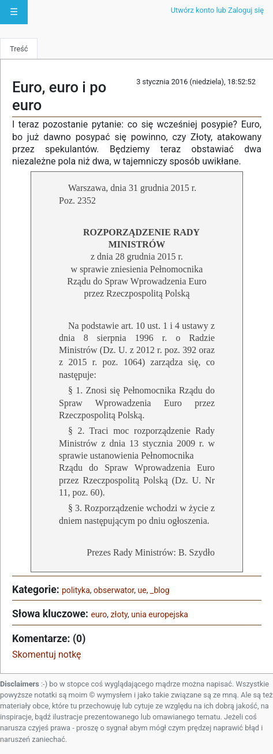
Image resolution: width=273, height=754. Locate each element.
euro (99, 614)
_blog (160, 590)
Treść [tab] (19, 48)
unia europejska (159, 614)
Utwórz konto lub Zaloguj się (217, 10)
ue (142, 590)
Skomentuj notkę (46, 654)
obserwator (114, 590)
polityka (76, 590)
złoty (119, 614)
